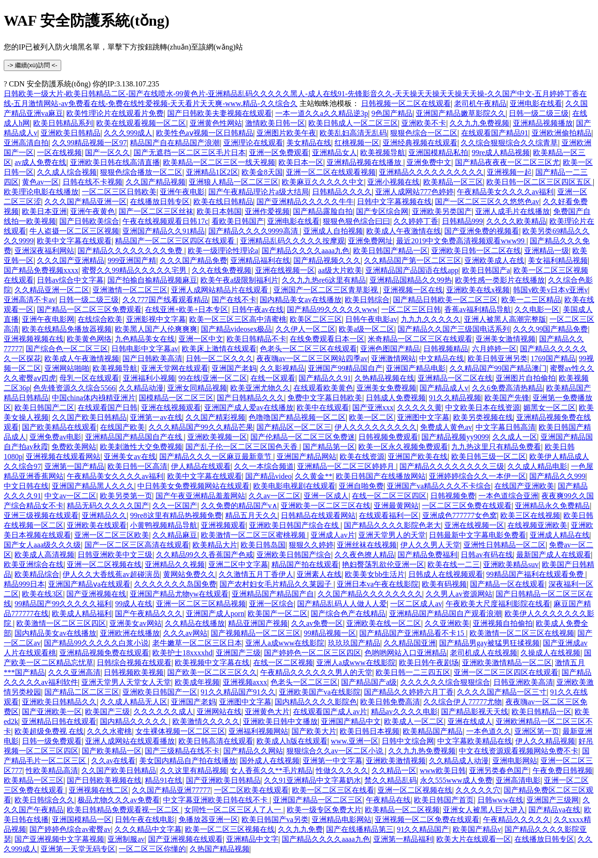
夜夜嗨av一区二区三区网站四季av (312, 358)
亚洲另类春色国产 (499, 770)
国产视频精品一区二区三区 (255, 633)
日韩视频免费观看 (388, 437)
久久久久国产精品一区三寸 (502, 692)
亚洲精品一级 (546, 251)
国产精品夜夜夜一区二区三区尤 (507, 162)
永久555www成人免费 (456, 780)
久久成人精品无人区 (133, 702)
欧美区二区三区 (316, 319)
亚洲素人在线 (319, 574)
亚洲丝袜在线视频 (367, 545)
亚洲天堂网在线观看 (174, 368)
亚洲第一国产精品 (74, 466)
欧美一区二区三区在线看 (333, 790)
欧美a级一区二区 (366, 329)
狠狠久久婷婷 (311, 545)
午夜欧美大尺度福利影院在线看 (498, 604)
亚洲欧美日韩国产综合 (293, 555)
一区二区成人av (416, 604)
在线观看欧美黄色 (323, 388)
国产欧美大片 (314, 731)
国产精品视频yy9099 (455, 437)
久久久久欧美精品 (516, 221)
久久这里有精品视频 (193, 770)
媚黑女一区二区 (549, 407)
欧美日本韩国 (219, 211)
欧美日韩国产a (486, 270)
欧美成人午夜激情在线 (403, 231)
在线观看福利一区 (389, 515)
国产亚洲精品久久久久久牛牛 (305, 202)
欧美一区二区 (371, 417)
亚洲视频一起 (509, 172)
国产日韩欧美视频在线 (104, 780)
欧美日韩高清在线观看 (215, 741)
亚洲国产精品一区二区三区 (318, 800)
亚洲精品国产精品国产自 (273, 594)
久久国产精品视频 (155, 182)
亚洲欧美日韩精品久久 (59, 702)
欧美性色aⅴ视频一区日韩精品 (204, 133)
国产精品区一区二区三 (293, 427)
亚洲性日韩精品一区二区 (504, 545)
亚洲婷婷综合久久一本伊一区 (477, 476)
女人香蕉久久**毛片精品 (271, 770)
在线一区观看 (272, 378)
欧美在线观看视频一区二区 (141, 123)
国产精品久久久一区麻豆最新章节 (216, 457)
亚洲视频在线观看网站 (63, 457)
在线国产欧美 (122, 427)
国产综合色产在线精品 (348, 613)
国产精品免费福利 (427, 555)
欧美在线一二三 (453, 564)
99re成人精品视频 (501, 152)
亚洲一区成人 (326, 496)
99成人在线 (133, 604)
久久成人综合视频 (67, 172)
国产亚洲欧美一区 (52, 712)
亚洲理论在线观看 (253, 143)
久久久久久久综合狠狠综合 (445, 682)
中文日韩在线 (26, 486)
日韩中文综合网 (408, 741)
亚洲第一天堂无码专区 (78, 849)
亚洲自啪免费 (361, 486)
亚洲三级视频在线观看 (41, 515)
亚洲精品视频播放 (543, 123)
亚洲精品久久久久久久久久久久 (431, 172)
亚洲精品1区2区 (212, 172)
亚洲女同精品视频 (197, 388)
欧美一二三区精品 (531, 300)
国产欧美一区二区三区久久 (212, 672)
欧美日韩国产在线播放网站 (381, 476)
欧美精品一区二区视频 (402, 810)
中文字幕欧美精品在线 (474, 741)
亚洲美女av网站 (135, 623)
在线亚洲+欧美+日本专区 (186, 309)
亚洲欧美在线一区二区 (383, 623)
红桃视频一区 (357, 143)
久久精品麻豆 (174, 535)
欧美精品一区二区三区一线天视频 (219, 162)
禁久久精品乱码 (390, 780)
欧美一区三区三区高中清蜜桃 (237, 319)
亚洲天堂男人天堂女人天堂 (126, 682)
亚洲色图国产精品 (390, 349)
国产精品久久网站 (253, 751)
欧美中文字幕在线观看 (74, 241)
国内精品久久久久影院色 (316, 702)
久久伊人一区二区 (305, 329)
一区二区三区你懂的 (152, 849)
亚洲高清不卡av (30, 300)
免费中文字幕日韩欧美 (324, 398)
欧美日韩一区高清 (137, 466)
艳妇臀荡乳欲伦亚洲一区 (383, 564)
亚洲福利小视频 (149, 378)
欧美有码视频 (444, 584)
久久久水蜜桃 (109, 731)
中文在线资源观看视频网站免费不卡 (518, 751)
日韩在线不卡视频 (92, 182)
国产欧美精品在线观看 (59, 427)
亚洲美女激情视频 (505, 339)
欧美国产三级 (107, 712)
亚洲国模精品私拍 (438, 152)
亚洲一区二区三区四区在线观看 (506, 672)
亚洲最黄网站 (396, 506)
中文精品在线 (441, 358)
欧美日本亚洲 (44, 211)
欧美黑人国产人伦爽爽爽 (156, 329)
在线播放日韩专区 (160, 202)
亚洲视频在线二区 (98, 790)
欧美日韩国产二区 (44, 407)
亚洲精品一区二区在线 (455, 378)
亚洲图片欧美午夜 (286, 133)
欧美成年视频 (197, 682)
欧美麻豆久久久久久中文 (323, 182)
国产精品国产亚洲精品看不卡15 (412, 633)
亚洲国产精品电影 (416, 368)
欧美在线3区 (42, 594)
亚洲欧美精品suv (510, 564)
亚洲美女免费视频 (386, 388)
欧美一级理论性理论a (223, 251)
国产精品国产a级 (369, 682)
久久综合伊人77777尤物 (462, 702)
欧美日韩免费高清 (390, 702)
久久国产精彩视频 (215, 417)
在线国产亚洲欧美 (524, 486)
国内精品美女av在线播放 (301, 300)
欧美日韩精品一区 (541, 712)
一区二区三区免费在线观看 (467, 506)
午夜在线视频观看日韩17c (165, 221)
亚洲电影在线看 (536, 103)
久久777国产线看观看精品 (165, 300)
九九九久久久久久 (431, 319)
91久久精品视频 (455, 398)
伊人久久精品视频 (545, 741)
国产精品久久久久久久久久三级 (451, 466)
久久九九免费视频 (479, 123)
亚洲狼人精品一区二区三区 (233, 182)
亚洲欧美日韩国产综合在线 (295, 525)
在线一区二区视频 (283, 663)
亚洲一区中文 (200, 339)
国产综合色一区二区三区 (67, 349)
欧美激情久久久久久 (206, 721)
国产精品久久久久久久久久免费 (131, 251)
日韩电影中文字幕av (144, 349)
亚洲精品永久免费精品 (552, 506)
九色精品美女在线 (145, 339)
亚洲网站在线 (219, 712)
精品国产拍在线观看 (305, 564)
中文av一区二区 (70, 496)
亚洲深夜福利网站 (44, 251)
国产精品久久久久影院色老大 (392, 525)
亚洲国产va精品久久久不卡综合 (439, 486)
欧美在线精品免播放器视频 (67, 329)
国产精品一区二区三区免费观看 (89, 309)
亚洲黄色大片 (267, 712)
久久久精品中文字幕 (148, 829)
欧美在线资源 (362, 457)
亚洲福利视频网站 (258, 731)
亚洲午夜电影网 (48, 319)
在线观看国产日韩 (107, 407)
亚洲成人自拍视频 (333, 231)
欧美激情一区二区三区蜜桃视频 (254, 535)
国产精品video (268, 476)
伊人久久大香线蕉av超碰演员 (111, 574)
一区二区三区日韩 (411, 309)
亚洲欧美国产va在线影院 (320, 692)
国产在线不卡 (234, 300)
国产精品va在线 (554, 810)
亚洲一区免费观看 (279, 152)
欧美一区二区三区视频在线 (230, 829)
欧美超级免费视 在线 (49, 731)
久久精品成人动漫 (459, 761)
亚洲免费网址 (370, 241)
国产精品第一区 (329, 447)
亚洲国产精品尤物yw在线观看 (179, 594)
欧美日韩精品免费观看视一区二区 (124, 810)
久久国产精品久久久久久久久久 (370, 594)
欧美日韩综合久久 (44, 800)
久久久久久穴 (478, 790)
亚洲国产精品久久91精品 (163, 231)
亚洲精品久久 (104, 515)
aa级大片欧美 (340, 270)
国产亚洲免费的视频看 (481, 231)
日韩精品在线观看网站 (318, 515)
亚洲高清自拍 (26, 143)
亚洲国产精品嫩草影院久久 (460, 113)
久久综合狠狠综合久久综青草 (509, 143)
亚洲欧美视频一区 (217, 437)
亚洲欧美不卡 (423, 123)
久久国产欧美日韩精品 (89, 417)
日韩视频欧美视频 (134, 672)
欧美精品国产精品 (433, 731)
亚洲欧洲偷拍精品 (561, 133)
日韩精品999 (462, 221)
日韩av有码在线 (487, 555)
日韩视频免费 (452, 496)
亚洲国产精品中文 (351, 721)
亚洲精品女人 (334, 152)
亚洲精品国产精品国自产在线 (134, 437)
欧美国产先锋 (506, 398)
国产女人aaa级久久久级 (42, 545)
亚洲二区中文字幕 (238, 564)
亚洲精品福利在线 (260, 260)
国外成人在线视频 (269, 761)
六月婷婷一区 (494, 349)
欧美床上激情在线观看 (219, 349)
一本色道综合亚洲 (508, 496)
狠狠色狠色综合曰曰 (356, 221)
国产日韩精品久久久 (250, 398)
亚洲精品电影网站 (341, 819)
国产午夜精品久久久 (148, 613)
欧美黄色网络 (89, 339)
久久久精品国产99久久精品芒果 (201, 427)
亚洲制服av (125, 839)
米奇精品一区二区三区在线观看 (420, 339)
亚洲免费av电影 (55, 437)
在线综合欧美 (100, 319)
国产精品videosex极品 (236, 329)
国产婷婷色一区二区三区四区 (312, 653)
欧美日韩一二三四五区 (413, 672)
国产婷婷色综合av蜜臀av (70, 829)
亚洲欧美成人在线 (494, 260)
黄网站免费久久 (189, 574)
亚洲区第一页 (536, 731)
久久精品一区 (393, 770)
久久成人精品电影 (537, 466)
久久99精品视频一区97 (89, 143)
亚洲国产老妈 (234, 368)
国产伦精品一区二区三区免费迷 (302, 437)
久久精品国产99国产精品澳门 (498, 368)
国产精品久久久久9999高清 (254, 231)
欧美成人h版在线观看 (291, 741)
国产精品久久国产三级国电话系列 (454, 329)
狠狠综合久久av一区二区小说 (335, 751)
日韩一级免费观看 (52, 741)
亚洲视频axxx (245, 682)
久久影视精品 (282, 368)
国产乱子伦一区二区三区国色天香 (242, 447)
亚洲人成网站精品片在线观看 (220, 290)
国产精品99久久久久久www (332, 309)
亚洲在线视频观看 (171, 407)
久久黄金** (313, 476)
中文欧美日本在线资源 (482, 407)
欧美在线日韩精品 (223, 202)
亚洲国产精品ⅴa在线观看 (89, 584)
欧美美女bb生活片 (375, 574)
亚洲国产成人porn (215, 613)
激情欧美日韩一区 (275, 123)
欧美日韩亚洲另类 (497, 358)
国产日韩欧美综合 (89, 221)
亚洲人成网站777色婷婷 (414, 192)
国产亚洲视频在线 (96, 594)
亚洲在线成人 (470, 721)
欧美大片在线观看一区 (473, 839)
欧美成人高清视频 (44, 555)
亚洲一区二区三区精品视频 (201, 604)
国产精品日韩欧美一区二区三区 (445, 300)
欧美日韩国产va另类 (275, 819)
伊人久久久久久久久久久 (376, 427)
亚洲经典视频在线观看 (420, 143)
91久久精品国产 (423, 829)
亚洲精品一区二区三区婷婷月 (346, 466)
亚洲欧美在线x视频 (478, 290)
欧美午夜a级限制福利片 (239, 280)
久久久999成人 (128, 133)
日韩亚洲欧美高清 (523, 682)
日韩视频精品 (445, 349)
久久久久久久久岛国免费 (175, 584)
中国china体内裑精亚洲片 (93, 398)
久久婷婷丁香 (415, 221)
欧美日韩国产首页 (444, 800)
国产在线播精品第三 (359, 829)
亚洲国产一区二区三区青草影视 (326, 290)
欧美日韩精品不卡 (256, 339)
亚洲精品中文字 (252, 839)
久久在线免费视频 (221, 270)
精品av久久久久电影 (404, 712)
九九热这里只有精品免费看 (496, 447)
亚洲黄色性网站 (216, 123)
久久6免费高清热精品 (507, 388)
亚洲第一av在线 (156, 417)
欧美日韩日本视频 (369, 731)
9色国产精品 (392, 113)
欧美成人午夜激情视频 (81, 358)
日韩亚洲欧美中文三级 (115, 555)
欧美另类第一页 (126, 496)
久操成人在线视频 (550, 653)
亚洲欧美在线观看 (97, 525)
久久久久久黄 (419, 407)
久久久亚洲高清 (74, 672)
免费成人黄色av (446, 427)
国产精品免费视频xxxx (41, 270)
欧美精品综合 (36, 574)
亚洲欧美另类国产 (442, 211)
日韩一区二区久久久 (219, 358)
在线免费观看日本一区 (327, 339)
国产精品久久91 (325, 378)
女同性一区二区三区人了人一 (233, 810)
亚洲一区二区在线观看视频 (331, 172)
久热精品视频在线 (384, 378)
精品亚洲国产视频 (258, 623)
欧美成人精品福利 (82, 613)
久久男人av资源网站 (459, 594)
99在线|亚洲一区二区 (212, 378)
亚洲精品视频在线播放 (365, 162)
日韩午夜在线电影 (145, 819)
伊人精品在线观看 (201, 466)
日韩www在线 (500, 800)
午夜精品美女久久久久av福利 (505, 192)
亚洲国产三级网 (553, 800)
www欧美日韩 (443, 770)
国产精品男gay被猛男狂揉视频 (489, 643)
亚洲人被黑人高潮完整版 (505, 319)
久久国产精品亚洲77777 (171, 790)
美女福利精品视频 (558, 260)
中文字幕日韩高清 (505, 427)
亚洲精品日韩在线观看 (58, 721)
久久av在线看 (113, 761)
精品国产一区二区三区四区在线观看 (175, 241)
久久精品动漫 (141, 388)
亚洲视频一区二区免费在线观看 (427, 819)
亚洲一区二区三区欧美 (111, 535)
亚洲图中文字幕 (423, 417)
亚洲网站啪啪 (66, 368)
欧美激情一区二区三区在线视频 (522, 633)
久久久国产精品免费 (193, 260)
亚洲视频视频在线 (34, 339)
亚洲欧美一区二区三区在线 (325, 506)
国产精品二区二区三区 (81, 692)
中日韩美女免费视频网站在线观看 (193, 486)
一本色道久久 (488, 731)
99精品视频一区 (330, 633)
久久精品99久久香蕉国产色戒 (204, 555)
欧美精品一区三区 (453, 182)
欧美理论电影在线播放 (41, 192)
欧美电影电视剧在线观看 (294, 486)
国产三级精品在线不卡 (182, 751)
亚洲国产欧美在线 (418, 457)
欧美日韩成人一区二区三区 (353, 123)
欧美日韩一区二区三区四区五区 (539, 182)
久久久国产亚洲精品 (70, 260)
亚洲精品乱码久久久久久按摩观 (292, 241)
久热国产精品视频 (219, 849)
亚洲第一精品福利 (403, 839)
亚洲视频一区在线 (413, 290)
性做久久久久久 (342, 770)
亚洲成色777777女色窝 (459, 515)
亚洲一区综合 (271, 604)
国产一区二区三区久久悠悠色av (487, 202)
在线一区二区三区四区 (389, 496)
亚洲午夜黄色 (92, 211)
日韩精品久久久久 (342, 192)
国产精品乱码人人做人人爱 (342, 604)
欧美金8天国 (262, 172)
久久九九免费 (300, 829)
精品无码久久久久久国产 (108, 506)
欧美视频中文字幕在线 (212, 663)
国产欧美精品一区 (112, 751)
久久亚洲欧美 (447, 623)
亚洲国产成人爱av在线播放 (248, 407)
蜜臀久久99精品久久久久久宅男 (135, 270)
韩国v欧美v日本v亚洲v (550, 290)
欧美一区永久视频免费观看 (403, 447)
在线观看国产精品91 (494, 133)
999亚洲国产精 (131, 260)
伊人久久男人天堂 (430, 545)
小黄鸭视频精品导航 (163, 525)
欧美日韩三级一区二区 (488, 457)
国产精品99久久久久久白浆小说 (96, 643)
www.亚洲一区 (354, 741)
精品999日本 (24, 584)
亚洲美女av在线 (130, 457)
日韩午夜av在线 (258, 309)
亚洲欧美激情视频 (396, 761)
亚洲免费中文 (428, 162)
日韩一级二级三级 (539, 113)
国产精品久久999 (557, 476)
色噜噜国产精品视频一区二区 (297, 417)
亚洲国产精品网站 (306, 457)
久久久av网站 (185, 633)
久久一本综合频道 (264, 466)
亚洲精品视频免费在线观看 (104, 653)
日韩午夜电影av (371, 319)
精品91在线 (163, 780)
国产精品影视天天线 (474, 712)
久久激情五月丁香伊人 (256, 574)
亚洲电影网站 (514, 761)
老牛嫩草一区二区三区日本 (197, 643)
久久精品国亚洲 (410, 643)
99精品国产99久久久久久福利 (63, 604)
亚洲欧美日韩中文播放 (280, 721)
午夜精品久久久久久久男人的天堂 (316, 672)
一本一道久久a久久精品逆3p (321, 113)
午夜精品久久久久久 (516, 819)
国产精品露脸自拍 (323, 211)
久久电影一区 (536, 309)
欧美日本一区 (300, 162)
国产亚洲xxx (372, 407)
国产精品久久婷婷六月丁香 (409, 692)
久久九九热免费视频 (422, 751)
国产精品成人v (444, 388)
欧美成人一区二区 (414, 721)
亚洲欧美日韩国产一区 (159, 692)
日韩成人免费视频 (396, 398)
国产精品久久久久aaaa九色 (305, 251)
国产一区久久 (107, 152)
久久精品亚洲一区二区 (51, 290)
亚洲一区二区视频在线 (104, 564)
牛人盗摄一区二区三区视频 (74, 231)
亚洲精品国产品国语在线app (411, 270)
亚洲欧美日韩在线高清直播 (115, 162)
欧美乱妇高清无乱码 (353, 133)
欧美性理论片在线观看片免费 (115, 113)
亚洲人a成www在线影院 (285, 643)
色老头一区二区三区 (304, 682)
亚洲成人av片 (333, 535)
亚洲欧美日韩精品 (70, 133)
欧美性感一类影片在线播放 (500, 280)
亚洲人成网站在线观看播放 (130, 741)
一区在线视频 (59, 152)
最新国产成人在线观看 (553, 555)
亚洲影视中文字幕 (156, 319)
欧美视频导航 (382, 152)
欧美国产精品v (477, 829)
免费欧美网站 (73, 447)
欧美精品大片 (214, 545)
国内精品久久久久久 (134, 721)
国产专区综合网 (382, 211)
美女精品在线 (308, 143)
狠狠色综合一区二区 (423, 133)
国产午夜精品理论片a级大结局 (258, 192)
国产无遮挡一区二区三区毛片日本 (190, 152)
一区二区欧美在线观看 (251, 790)
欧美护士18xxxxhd (182, 653)
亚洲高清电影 (518, 780)
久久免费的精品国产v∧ (239, 506)
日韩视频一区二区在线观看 (406, 103)
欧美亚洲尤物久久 (260, 388)
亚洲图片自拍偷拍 (525, 378)
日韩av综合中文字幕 (70, 280)
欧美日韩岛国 (263, 545)
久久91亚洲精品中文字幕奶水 (312, 780)
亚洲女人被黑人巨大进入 (484, 810)
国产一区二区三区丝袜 (156, 211)
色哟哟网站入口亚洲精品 (405, 653)
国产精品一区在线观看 (507, 584)
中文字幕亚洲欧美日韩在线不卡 (216, 800)
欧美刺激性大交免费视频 (141, 447)
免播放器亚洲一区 (208, 819)
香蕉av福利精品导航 (477, 309)
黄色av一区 (40, 182)
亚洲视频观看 (223, 525)
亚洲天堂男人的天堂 (392, 535)
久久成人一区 (514, 437)
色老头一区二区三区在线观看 (308, 349)
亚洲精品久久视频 (175, 564)
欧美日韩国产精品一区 (390, 251)
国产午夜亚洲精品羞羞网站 (200, 496)
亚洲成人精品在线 (560, 535)
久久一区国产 (174, 506)
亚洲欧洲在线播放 (130, 633)
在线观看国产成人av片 (330, 712)
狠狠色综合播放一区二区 (141, 172)
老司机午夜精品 (480, 103)
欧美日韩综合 (367, 300)
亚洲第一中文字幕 (333, 761)
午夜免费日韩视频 (562, 770)
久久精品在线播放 (195, 623)
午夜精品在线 (388, 800)
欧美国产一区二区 (277, 613)
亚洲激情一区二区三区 (130, 290)
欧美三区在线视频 (530, 515)
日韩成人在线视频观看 (445, 574)
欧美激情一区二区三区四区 (61, 623)
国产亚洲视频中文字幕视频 (59, 839)
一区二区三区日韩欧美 (119, 192)
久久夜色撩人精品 (364, 555)
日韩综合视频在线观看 (134, 663)
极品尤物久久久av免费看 (118, 800)
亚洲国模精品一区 (82, 819)
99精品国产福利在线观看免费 (535, 574)
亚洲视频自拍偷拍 (503, 623)
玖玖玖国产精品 (354, 643)
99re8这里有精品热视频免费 (175, 515)
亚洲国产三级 (238, 653)
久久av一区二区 (274, 496)
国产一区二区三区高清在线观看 (137, 545)
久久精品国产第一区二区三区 (412, 260)
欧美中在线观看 (323, 407)
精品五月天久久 (251, 515)
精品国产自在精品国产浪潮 (175, 143)
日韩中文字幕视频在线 (394, 202)
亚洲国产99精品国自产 (345, 368)
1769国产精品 (553, 358)
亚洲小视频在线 (393, 182)
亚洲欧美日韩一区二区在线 (476, 251)
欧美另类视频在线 (483, 417)
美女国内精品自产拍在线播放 (187, 761)
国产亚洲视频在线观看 (185, 839)
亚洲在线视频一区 (285, 270)
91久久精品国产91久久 (238, 692)
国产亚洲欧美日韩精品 (223, 780)
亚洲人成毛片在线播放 (512, 211)
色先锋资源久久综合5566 (74, 388)
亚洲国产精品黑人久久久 (93, 486)
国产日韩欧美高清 (152, 358)
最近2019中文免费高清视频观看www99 (461, 241)
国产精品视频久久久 (327, 260)
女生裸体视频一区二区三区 (180, 731)
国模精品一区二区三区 (176, 398)
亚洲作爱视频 (267, 211)
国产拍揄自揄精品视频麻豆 (152, 280)
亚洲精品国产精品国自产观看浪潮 (445, 613)
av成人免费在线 (40, 162)
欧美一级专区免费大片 (324, 810)
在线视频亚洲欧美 (537, 525)
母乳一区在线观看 (89, 378)
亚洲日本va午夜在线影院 (378, 584)
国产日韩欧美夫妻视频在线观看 (219, 113)
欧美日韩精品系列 (63, 123)
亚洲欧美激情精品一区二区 (507, 663)
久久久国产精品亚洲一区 (85, 202)
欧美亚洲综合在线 (34, 564)
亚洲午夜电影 (182, 192)
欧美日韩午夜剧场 (429, 663)
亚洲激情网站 (393, 358)
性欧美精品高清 (52, 770)
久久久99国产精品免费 (550, 329)
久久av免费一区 (317, 623)
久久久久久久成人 (163, 712)
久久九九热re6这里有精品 (324, 280)
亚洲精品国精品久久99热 (411, 280)
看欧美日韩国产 (238, 221)
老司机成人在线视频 (483, 653)
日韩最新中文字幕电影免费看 (477, 535)
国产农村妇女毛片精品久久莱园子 (277, 584)
